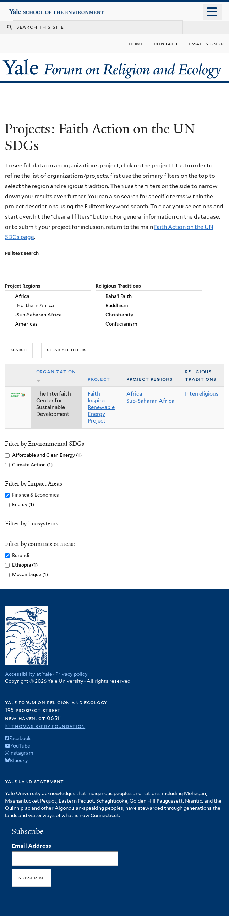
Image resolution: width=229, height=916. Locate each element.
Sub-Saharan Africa (150, 401)
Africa (48, 296)
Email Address (31, 845)
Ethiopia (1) (25, 565)
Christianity (148, 315)
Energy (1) (23, 504)
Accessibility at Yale (28, 674)
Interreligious (201, 394)
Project (99, 379)
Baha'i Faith (148, 296)
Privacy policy (71, 674)
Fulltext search (22, 253)
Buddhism (148, 305)
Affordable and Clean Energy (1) (47, 455)
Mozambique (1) (30, 574)
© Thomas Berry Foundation (45, 726)
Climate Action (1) (32, 464)
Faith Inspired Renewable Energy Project (101, 407)
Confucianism (148, 324)
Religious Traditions (118, 286)
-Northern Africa (48, 305)
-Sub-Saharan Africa (48, 315)
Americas (48, 324)
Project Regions (22, 286)
